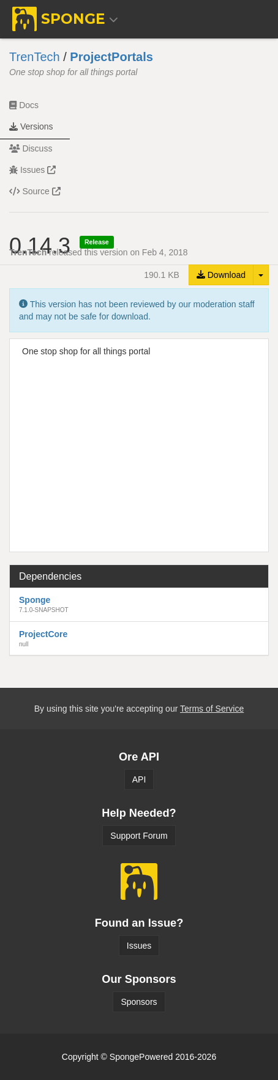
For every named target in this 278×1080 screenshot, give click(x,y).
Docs (24, 105)
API (139, 779)
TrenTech (34, 57)
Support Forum (138, 836)
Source (35, 191)
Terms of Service (212, 708)
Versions (31, 126)
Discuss (30, 148)
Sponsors (139, 1002)
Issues (32, 170)
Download (221, 275)
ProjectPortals (111, 57)
